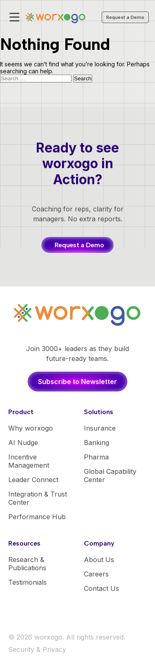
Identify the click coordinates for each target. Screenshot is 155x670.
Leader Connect (33, 480)
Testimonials (27, 582)
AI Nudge (23, 442)
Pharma (96, 457)
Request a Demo (125, 17)
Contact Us (101, 588)
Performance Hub (37, 517)
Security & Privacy (37, 649)
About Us (99, 559)
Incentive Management (28, 461)
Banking (96, 442)
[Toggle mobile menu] (14, 17)
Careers (96, 574)
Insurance (100, 428)
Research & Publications (27, 563)
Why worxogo (30, 428)
